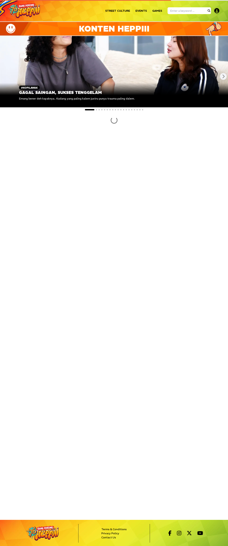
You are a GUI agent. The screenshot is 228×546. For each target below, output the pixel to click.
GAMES (157, 10)
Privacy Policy (110, 533)
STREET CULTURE (117, 10)
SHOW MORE (114, 198)
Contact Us (108, 537)
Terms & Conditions (114, 529)
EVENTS (141, 10)
